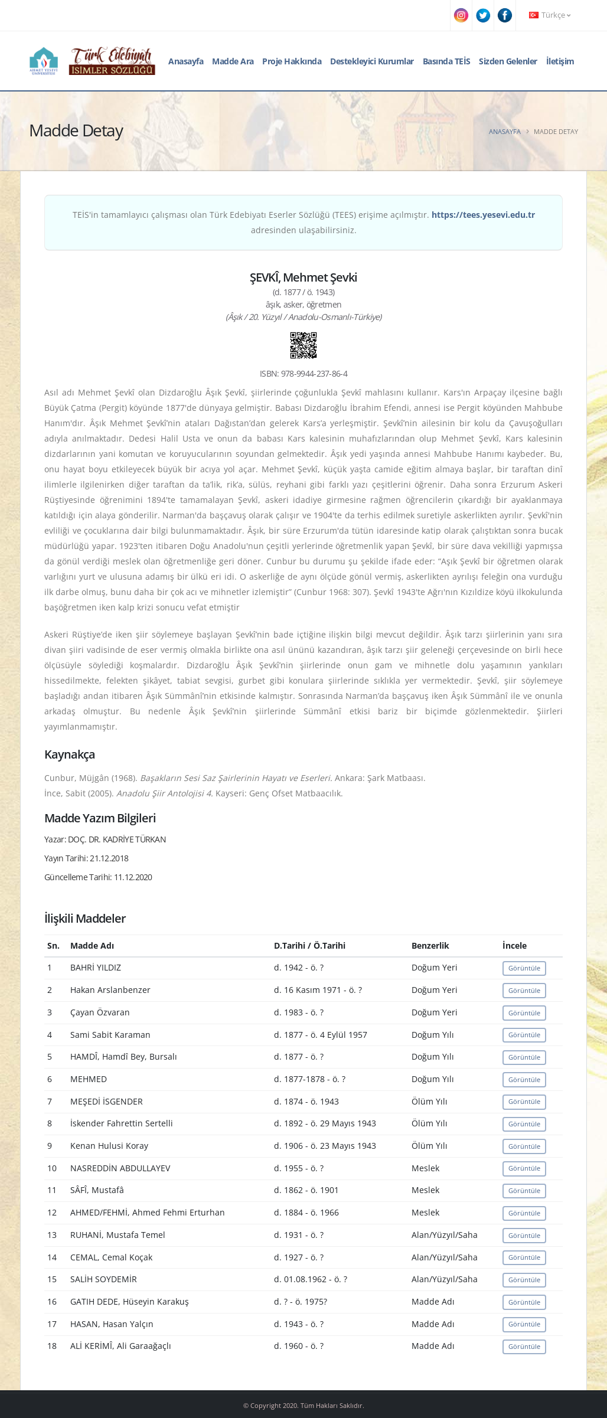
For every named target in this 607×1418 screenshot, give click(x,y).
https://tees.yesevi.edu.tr (483, 214)
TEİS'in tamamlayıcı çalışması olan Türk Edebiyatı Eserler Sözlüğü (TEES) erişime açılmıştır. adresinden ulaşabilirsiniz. (304, 222)
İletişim (560, 61)
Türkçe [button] (549, 15)
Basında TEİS (447, 61)
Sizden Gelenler (508, 61)
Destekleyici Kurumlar (372, 61)
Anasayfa (185, 61)
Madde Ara (233, 61)
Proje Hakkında (291, 61)
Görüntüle (524, 967)
